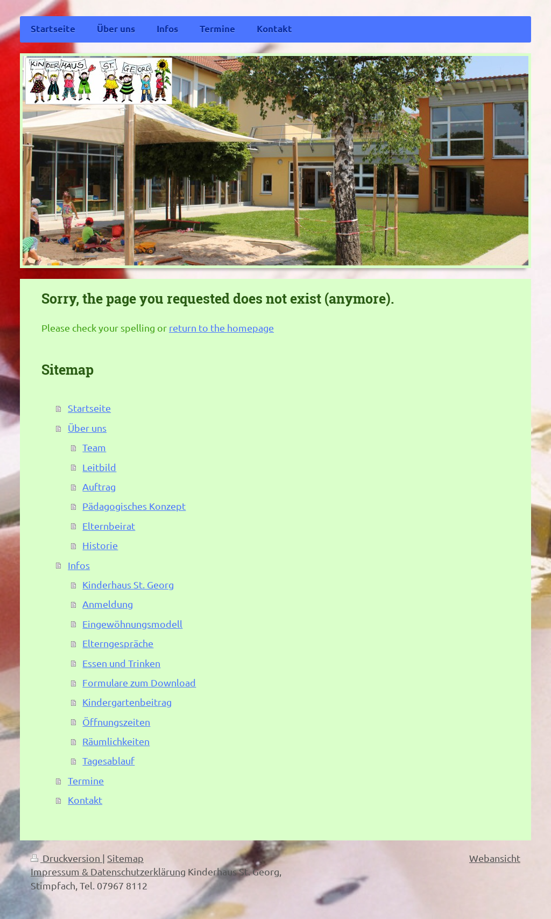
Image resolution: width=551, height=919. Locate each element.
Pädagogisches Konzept (134, 505)
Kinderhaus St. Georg (128, 584)
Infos (79, 565)
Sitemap (125, 858)
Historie (100, 545)
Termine (86, 780)
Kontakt (85, 799)
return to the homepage (221, 327)
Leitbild (99, 467)
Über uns (87, 427)
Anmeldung (107, 603)
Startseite (89, 407)
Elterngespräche (117, 643)
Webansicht (494, 858)
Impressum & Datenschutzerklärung (108, 871)
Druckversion (66, 858)
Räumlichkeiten (116, 741)
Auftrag (99, 486)
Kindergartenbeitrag (127, 701)
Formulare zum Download (139, 682)
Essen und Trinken (121, 663)
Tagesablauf (108, 760)
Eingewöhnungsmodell (132, 623)
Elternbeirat (108, 525)
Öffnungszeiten (116, 721)
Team (94, 447)
